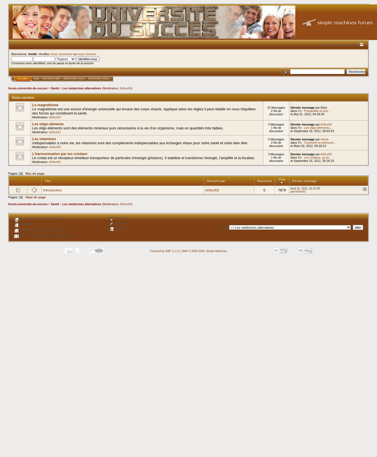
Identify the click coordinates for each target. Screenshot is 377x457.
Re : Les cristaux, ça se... (314, 157)
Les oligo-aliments (48, 124)
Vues (281, 180)
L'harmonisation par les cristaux (59, 154)
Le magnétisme (45, 105)
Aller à (223, 227)
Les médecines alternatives (81, 88)
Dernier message (304, 181)
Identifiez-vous (74, 78)
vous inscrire (87, 54)
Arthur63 (125, 88)
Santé (55, 88)
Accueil (22, 78)
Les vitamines (44, 139)
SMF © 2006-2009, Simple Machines (204, 251)
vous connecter (61, 54)
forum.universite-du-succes (27, 88)
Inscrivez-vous (98, 78)
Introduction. (53, 190)
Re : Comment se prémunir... (317, 142)
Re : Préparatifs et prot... (314, 111)
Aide (36, 78)
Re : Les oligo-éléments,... (315, 127)
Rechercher (51, 78)
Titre (47, 181)
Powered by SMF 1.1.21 (165, 251)
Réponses (264, 181)
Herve (325, 139)
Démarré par (216, 181)
